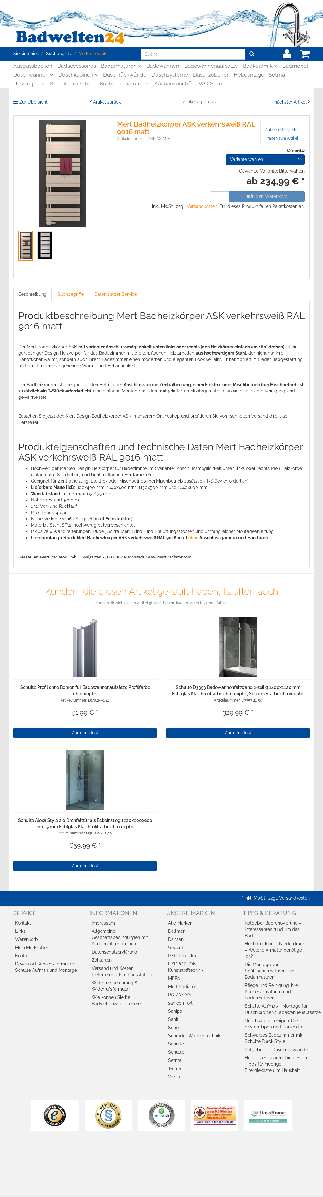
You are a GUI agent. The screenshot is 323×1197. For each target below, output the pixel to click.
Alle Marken (180, 922)
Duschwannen (33, 75)
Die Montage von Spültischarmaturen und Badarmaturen (270, 971)
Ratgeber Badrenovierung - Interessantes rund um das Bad (273, 929)
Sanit (173, 1019)
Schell (174, 1027)
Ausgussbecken (32, 66)
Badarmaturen (121, 66)
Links (20, 931)
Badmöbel (295, 66)
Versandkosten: (202, 206)
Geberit (175, 947)
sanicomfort (180, 1002)
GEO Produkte (182, 955)
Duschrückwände (124, 75)
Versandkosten (294, 898)
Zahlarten (102, 960)
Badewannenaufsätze (211, 66)
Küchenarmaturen (124, 83)
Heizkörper (29, 83)
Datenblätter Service (115, 294)
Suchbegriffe (70, 294)
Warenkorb (26, 939)
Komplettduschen (72, 83)
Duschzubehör (211, 75)
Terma (174, 1068)
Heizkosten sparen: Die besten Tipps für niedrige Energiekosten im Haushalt (276, 1064)
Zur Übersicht (33, 102)
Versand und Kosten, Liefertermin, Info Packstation (122, 971)
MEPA (174, 978)
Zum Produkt (85, 732)
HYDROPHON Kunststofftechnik (185, 967)
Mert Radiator (182, 986)
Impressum (103, 922)
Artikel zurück (107, 102)
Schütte (176, 1052)
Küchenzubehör (173, 83)
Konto (21, 955)
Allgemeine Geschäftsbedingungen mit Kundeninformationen (120, 937)
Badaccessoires (76, 66)
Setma (175, 1060)
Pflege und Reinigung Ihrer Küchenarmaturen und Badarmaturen (272, 991)
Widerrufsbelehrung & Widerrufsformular (115, 986)
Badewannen (162, 66)
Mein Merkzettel (31, 947)
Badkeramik (260, 66)
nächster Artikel (291, 102)
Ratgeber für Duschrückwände (276, 1049)
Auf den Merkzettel (281, 130)
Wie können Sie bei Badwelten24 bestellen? (116, 1000)
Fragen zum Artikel (281, 138)
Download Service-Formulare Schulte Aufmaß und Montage (46, 967)
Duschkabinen (78, 75)
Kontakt (23, 922)
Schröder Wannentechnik (194, 1035)
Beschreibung (32, 294)
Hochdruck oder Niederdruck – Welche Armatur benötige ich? (275, 950)
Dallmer (176, 931)
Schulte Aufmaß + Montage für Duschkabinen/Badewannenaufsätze (277, 1009)
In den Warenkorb (267, 196)
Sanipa (175, 1011)
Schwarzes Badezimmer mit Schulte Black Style (273, 1038)
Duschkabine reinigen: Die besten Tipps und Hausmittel (275, 1023)
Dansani (176, 939)
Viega (174, 1076)
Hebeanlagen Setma (259, 75)
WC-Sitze (210, 83)
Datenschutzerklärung (114, 951)
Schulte (176, 1043)
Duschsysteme (169, 75)
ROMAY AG (179, 994)
